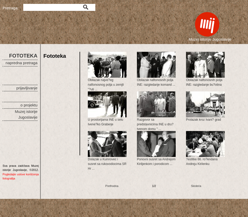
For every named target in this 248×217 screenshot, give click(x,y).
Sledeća (196, 185)
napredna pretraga (21, 63)
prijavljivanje (26, 88)
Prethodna (112, 185)
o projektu (28, 105)
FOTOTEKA (23, 56)
